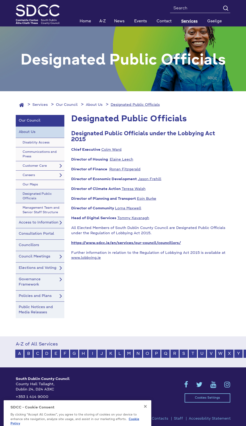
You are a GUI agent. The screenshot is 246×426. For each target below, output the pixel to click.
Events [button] (140, 21)
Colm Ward (111, 150)
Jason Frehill (149, 179)
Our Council (67, 105)
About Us (94, 105)
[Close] (145, 419)
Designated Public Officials (135, 105)
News (119, 21)
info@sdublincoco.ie (34, 404)
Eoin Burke (146, 199)
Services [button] (189, 21)
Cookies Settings (207, 397)
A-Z (102, 21)
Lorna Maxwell (128, 208)
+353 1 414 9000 (32, 397)
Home (85, 21)
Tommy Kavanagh (133, 218)
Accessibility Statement (210, 419)
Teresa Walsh (134, 189)
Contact (164, 21)
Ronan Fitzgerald (125, 169)
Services (40, 105)
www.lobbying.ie (86, 258)
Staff (178, 419)
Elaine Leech (121, 159)
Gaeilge (214, 21)
